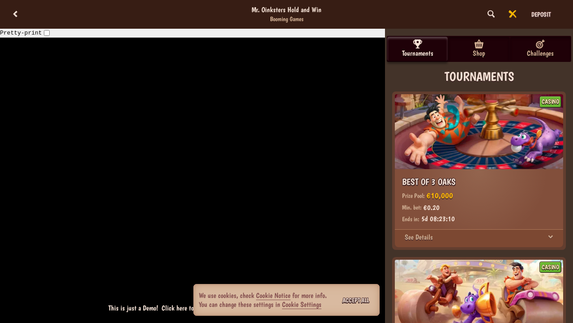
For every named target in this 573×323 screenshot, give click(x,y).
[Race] (513, 14)
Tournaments (417, 48)
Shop (479, 48)
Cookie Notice (273, 295)
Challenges (540, 48)
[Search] (491, 14)
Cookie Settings (301, 305)
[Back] (15, 14)
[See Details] (550, 237)
